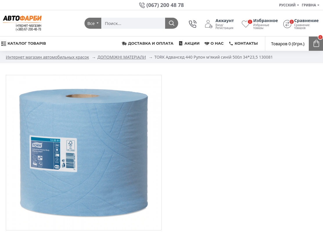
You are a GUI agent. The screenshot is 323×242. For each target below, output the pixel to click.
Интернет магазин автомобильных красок (47, 57)
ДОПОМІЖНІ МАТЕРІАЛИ (122, 57)
